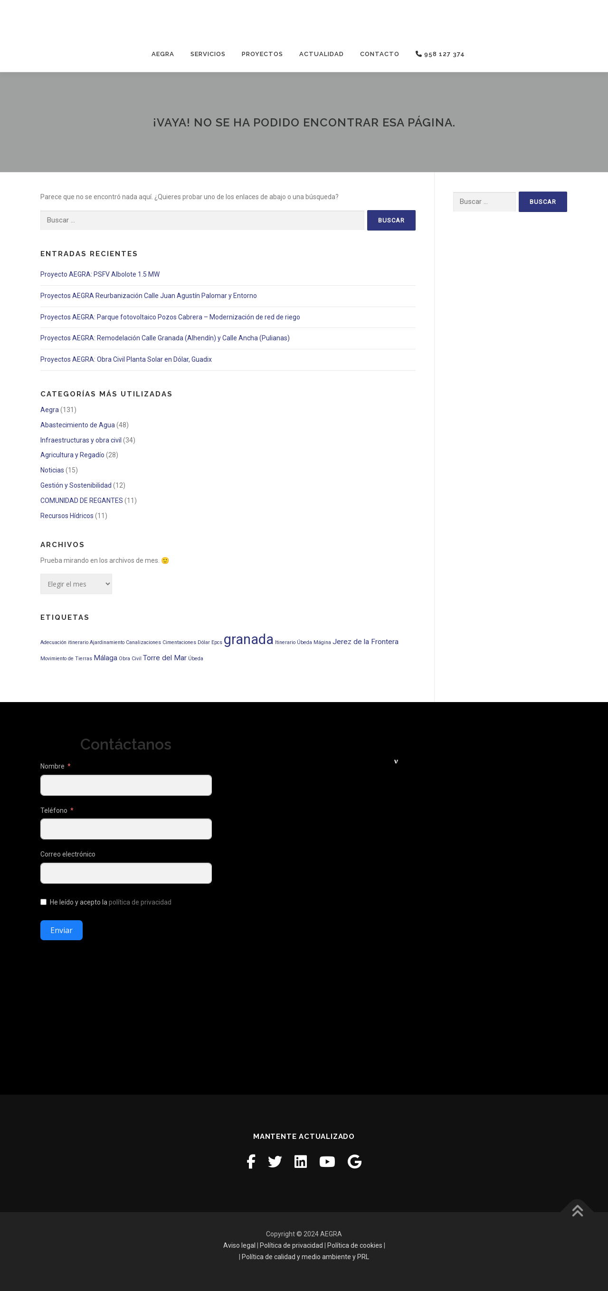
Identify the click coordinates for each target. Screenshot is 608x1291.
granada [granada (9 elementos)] (249, 639)
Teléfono (53, 810)
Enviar (61, 930)
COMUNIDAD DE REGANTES (81, 500)
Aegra (163, 54)
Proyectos (262, 54)
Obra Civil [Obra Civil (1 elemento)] (130, 658)
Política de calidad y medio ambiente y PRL (305, 1257)
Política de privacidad (291, 1245)
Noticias (52, 470)
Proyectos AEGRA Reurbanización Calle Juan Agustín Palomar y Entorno (148, 295)
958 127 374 (440, 54)
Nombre (52, 766)
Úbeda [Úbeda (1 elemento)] (195, 658)
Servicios (208, 54)
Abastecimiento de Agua (77, 425)
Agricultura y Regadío (72, 455)
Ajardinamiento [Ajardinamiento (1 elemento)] (107, 642)
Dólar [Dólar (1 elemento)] (204, 642)
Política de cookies (354, 1245)
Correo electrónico (67, 854)
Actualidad (321, 54)
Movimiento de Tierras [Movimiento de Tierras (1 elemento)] (66, 658)
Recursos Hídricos (67, 516)
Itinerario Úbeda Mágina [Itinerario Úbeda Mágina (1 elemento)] (303, 642)
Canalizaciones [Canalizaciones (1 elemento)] (143, 642)
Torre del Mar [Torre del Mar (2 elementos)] (165, 658)
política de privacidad (140, 902)
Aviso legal (239, 1245)
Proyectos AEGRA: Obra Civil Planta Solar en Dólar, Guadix (126, 359)
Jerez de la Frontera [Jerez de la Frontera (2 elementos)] (365, 641)
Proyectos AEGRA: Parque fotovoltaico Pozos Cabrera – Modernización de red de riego (170, 317)
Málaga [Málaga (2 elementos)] (105, 658)
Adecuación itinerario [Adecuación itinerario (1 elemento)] (64, 642)
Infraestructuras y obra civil (81, 440)
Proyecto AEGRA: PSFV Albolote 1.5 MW (100, 274)
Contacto (379, 54)
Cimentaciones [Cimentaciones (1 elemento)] (179, 642)
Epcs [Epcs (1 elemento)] (216, 642)
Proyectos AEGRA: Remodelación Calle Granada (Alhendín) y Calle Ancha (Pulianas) (165, 338)
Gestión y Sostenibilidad (76, 485)
